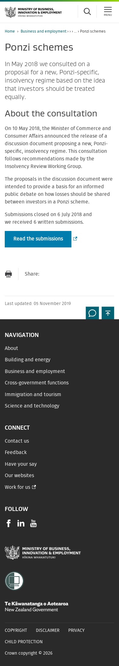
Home (10, 31)
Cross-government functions (37, 382)
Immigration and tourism (33, 394)
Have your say (21, 464)
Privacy (76, 630)
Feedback (16, 452)
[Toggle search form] (87, 11)
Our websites (19, 475)
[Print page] (8, 274)
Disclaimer (47, 630)
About (11, 348)
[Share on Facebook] (60, 274)
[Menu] (108, 11)
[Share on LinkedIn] (85, 274)
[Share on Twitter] (72, 274)
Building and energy (27, 359)
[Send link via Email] (47, 274)
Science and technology (32, 405)
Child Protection (24, 642)
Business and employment (43, 31)
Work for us (17, 487)
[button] (108, 313)
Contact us (17, 441)
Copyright (16, 630)
